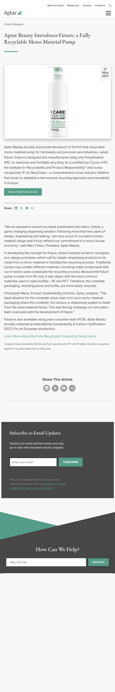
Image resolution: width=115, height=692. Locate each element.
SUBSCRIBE (70, 462)
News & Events (55, 5)
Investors (100, 5)
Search (98, 562)
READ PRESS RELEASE (22, 191)
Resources (73, 5)
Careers (87, 5)
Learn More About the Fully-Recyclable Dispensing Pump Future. (50, 336)
